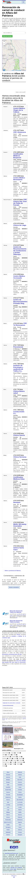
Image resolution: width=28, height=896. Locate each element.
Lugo (8, 809)
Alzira (20, 756)
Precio (18, 634)
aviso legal (13, 869)
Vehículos (16, 742)
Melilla (19, 812)
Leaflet (13, 70)
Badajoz (8, 779)
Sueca (4, 764)
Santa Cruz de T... (8, 822)
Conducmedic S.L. (18, 412)
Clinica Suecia (19, 435)
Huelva (20, 797)
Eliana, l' (5, 760)
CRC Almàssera (19, 132)
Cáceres (20, 782)
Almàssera (15, 756)
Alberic (5, 754)
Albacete (20, 772)
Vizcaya (20, 832)
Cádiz (8, 784)
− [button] (4, 44)
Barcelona (20, 779)
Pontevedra (8, 819)
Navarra (20, 814)
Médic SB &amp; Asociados (20, 525)
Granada (8, 794)
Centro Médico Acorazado (19, 277)
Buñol (16, 758)
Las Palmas (20, 804)
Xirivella (5, 766)
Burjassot (21, 758)
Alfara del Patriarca (7, 756)
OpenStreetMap (18, 70)
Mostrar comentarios (14, 587)
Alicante (8, 774)
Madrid (20, 809)
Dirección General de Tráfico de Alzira (16, 621)
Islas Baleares (20, 799)
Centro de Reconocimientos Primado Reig (20, 301)
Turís (14, 764)
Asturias (8, 777)
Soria (20, 824)
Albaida (19, 752)
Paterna (22, 760)
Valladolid (8, 832)
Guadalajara (20, 794)
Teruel (20, 827)
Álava (8, 772)
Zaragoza (20, 834)
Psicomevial (18, 347)
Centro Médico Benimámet (19, 179)
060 (16, 617)
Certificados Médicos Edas (19, 478)
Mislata (10, 760)
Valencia (19, 764)
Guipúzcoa (8, 797)
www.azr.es (13, 875)
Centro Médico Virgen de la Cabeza (19, 110)
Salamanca (20, 819)
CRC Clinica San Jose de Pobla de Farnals (20, 202)
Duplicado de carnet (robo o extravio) (11, 702)
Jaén (8, 802)
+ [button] (4, 42)
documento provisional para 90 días (12, 654)
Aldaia (15, 754)
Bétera (11, 758)
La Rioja (8, 804)
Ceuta (20, 787)
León (8, 807)
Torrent (9, 764)
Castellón (8, 787)
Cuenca (8, 792)
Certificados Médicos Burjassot (18, 156)
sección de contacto (16, 867)
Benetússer (5, 758)
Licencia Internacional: (8, 705)
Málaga (8, 812)
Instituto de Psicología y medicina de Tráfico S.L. (18, 368)
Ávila (20, 777)
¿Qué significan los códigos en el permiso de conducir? (20, 730)
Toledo (8, 829)
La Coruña (20, 802)
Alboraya (10, 754)
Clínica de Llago (19, 225)
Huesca (8, 799)
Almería (20, 774)
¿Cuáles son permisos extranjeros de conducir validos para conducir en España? (20, 738)
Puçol (14, 762)
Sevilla (8, 824)
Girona (20, 792)
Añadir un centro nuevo (20, 92)
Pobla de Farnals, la (7, 762)
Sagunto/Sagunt (21, 762)
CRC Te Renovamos (20, 324)
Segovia (20, 822)
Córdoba (20, 789)
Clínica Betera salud (19, 392)
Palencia (20, 817)
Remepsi (16, 502)
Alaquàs (13, 752)
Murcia (8, 814)
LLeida (20, 807)
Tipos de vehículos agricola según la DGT (19, 744)
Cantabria (20, 784)
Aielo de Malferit (6, 752)
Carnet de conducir (18, 727)
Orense (8, 817)
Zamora (8, 834)
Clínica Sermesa (19, 457)
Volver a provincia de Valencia (12, 570)
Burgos (8, 782)
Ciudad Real (8, 789)
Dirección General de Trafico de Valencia (16, 611)
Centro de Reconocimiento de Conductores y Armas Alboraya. (19, 250)
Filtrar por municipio (7, 36)
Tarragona (8, 827)
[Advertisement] (13, 85)
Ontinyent (15, 760)
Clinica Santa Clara (18, 548)
